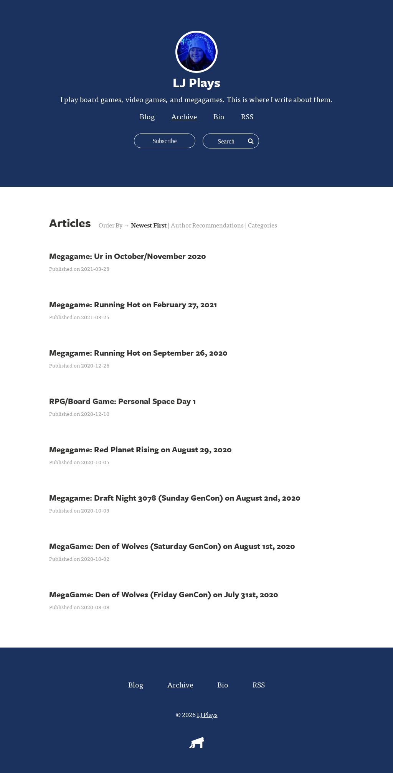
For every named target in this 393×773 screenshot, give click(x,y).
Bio (219, 116)
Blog (147, 116)
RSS (247, 116)
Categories (262, 225)
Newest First (149, 225)
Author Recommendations (208, 225)
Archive (184, 116)
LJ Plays (207, 714)
